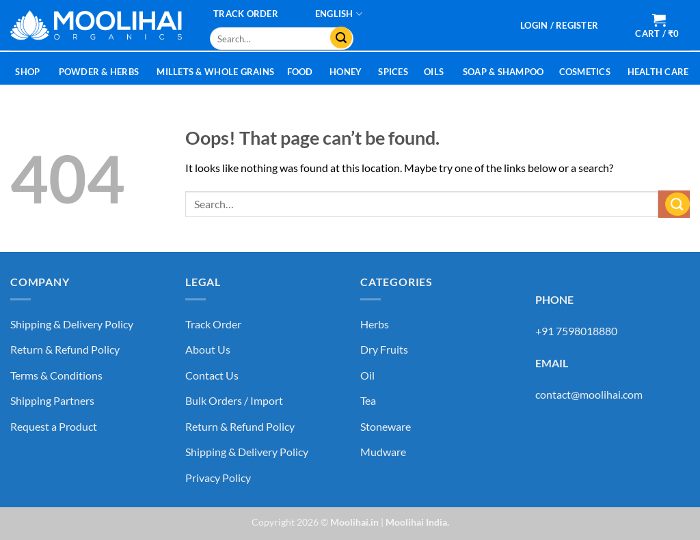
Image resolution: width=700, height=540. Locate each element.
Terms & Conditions (56, 375)
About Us (207, 349)
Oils (434, 71)
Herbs (374, 323)
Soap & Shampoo (503, 71)
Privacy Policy (218, 477)
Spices (393, 71)
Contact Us (212, 375)
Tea (368, 400)
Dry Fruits (384, 349)
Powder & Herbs (99, 71)
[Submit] (337, 39)
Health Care (658, 71)
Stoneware (385, 426)
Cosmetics (584, 71)
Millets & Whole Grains (215, 71)
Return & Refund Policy (65, 349)
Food (300, 71)
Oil (367, 375)
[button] (559, 25)
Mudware (383, 451)
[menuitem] (338, 14)
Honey (345, 71)
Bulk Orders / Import (234, 400)
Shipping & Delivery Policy (71, 323)
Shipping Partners (52, 400)
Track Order (245, 13)
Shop (27, 71)
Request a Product (53, 426)
